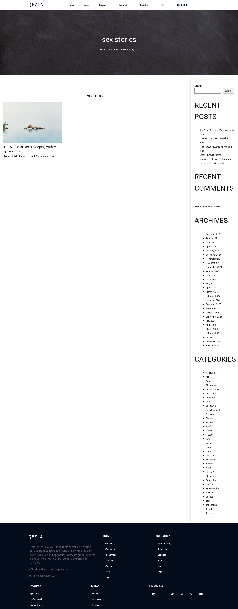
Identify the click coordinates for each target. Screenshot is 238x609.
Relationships (212, 492)
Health (209, 434)
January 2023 (213, 341)
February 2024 (213, 300)
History (209, 438)
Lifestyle (210, 459)
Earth (208, 405)
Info (208, 442)
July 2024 (210, 279)
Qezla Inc (10, 155)
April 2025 (211, 250)
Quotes (209, 488)
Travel (209, 513)
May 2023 (211, 324)
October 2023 (212, 316)
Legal (208, 455)
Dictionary (211, 397)
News (208, 471)
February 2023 (213, 337)
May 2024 (211, 287)
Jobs (208, 447)
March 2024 (212, 295)
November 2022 (213, 349)
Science (209, 496)
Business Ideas (213, 393)
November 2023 (213, 312)
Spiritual (210, 500)
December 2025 (213, 238)
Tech (208, 504)
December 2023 (213, 308)
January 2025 (213, 254)
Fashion (210, 418)
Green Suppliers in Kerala (212, 167)
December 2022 (213, 345)
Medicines (211, 463)
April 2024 (211, 291)
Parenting (210, 476)
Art (207, 380)
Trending (210, 517)
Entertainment (213, 414)
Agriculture (211, 376)
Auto (208, 385)
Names (209, 467)
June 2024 (211, 283)
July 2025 (210, 246)
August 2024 (212, 275)
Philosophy (211, 480)
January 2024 (213, 304)
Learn (209, 451)
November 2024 (213, 262)
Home (102, 51)
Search (198, 89)
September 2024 (214, 271)
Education (211, 409)
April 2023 (211, 328)
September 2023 (214, 320)
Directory (210, 401)
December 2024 (213, 258)
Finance (210, 422)
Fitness (209, 426)
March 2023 (212, 333)
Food (208, 430)
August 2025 (212, 242)
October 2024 (212, 266)
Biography (211, 389)
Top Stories (211, 508)
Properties (211, 484)
